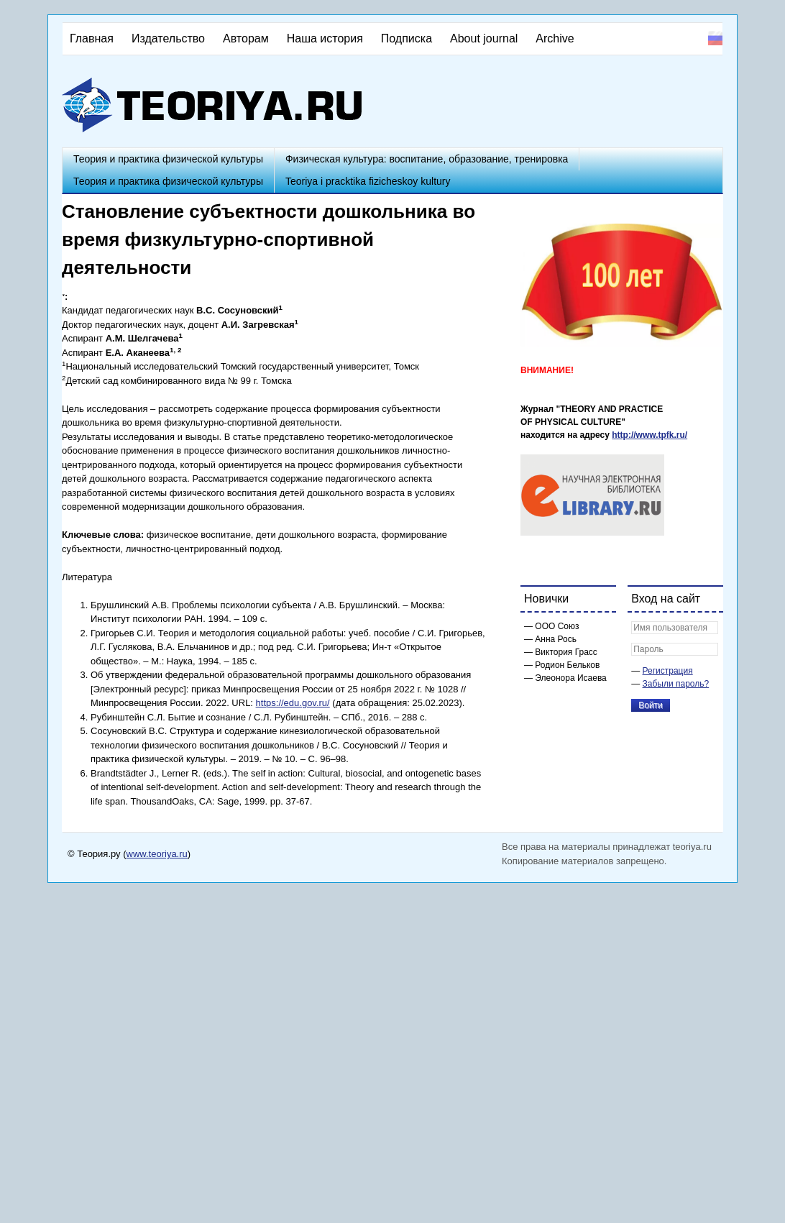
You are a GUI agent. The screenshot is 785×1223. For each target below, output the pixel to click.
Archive (555, 38)
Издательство (168, 38)
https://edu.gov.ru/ (293, 702)
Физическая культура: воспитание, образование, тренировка (426, 159)
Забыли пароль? (676, 684)
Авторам (246, 38)
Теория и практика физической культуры (168, 159)
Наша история (325, 38)
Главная (92, 38)
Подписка (406, 38)
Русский (715, 38)
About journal (484, 38)
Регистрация (668, 671)
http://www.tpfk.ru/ (649, 435)
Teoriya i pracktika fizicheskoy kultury (368, 181)
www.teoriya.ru (157, 853)
